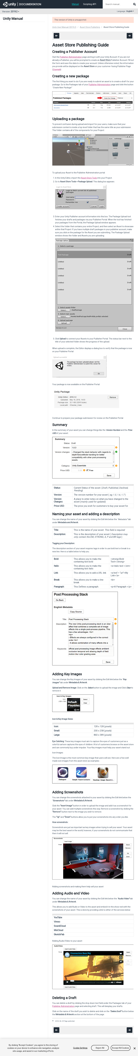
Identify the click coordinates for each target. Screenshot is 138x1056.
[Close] (134, 1048)
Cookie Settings (80, 1048)
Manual (75, 4)
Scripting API (89, 4)
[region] (69, 1047)
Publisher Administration (71, 57)
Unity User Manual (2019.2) (64, 27)
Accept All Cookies (120, 1048)
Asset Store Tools (89, 178)
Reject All (100, 1048)
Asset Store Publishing (90, 27)
